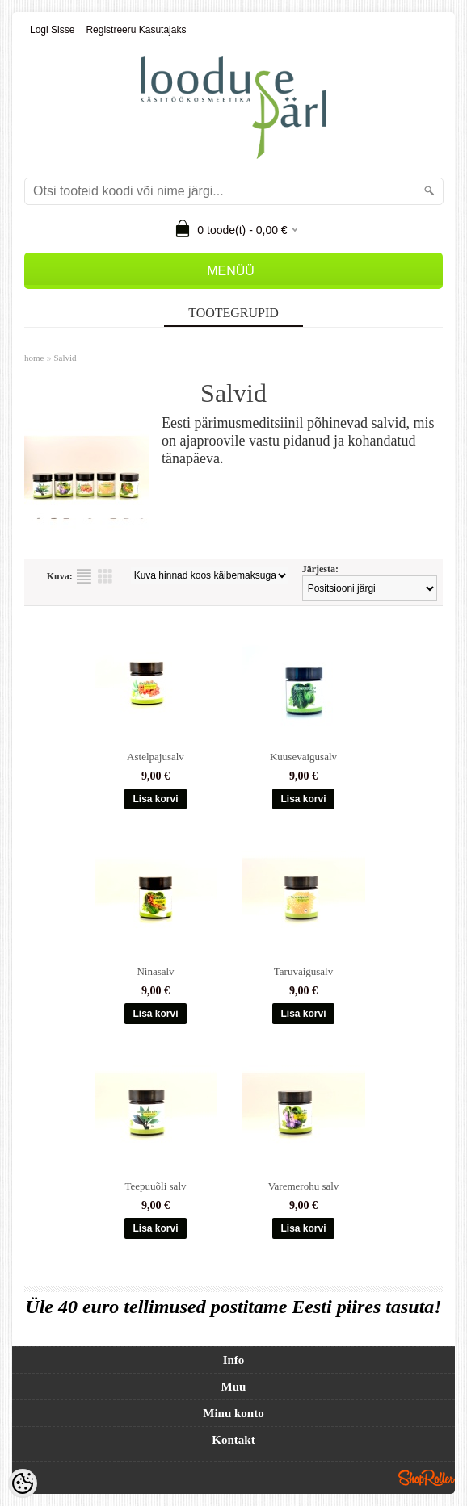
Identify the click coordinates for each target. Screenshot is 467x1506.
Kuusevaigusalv (303, 757)
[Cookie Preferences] (22, 1483)
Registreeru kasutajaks (136, 30)
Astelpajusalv (155, 757)
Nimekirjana (84, 576)
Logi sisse (52, 30)
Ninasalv (155, 971)
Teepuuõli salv (156, 1186)
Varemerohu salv (303, 1186)
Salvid (64, 357)
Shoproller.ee (426, 1478)
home (34, 357)
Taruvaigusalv (303, 971)
